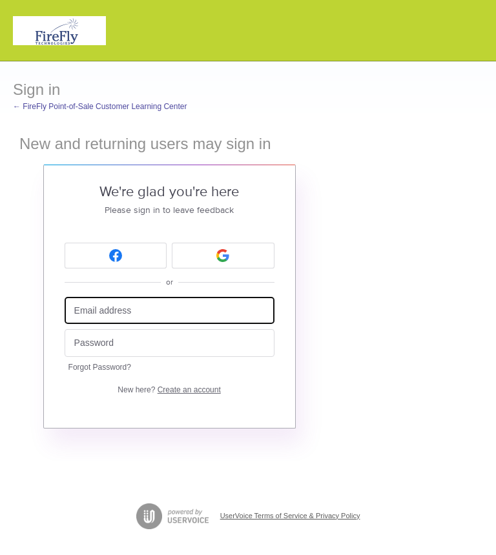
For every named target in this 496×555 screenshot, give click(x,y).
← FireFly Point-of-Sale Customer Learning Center (100, 106)
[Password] (169, 343)
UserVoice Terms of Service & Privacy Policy (290, 516)
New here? (169, 389)
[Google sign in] (223, 255)
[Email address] (169, 311)
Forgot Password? (99, 367)
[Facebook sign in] (116, 255)
